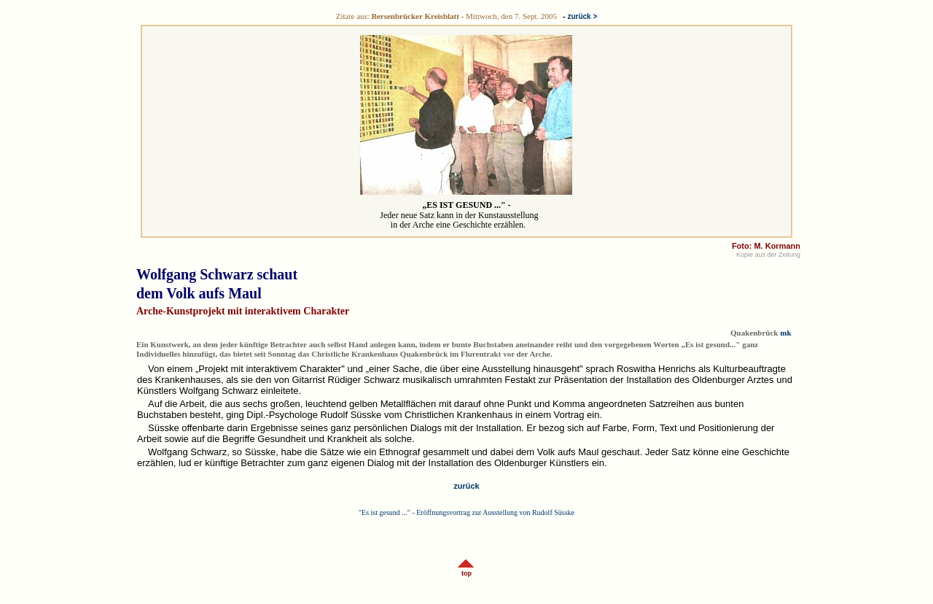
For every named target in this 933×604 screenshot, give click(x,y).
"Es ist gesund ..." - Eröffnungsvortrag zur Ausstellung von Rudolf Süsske (466, 512)
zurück (466, 485)
